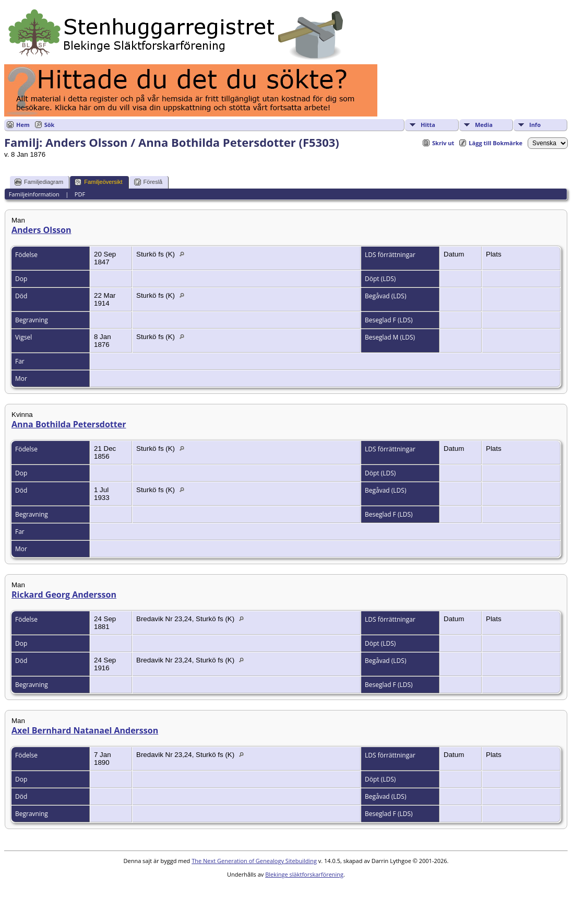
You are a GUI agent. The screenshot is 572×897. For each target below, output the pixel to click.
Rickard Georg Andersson (63, 594)
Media (484, 125)
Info (535, 125)
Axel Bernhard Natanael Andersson (84, 730)
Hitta (428, 125)
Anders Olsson (41, 230)
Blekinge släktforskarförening (304, 874)
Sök (49, 125)
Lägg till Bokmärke (495, 143)
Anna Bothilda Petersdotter (68, 424)
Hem (23, 125)
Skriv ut (443, 143)
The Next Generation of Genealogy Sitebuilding (254, 861)
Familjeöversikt (98, 182)
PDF (80, 194)
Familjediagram (39, 182)
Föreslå (148, 182)
